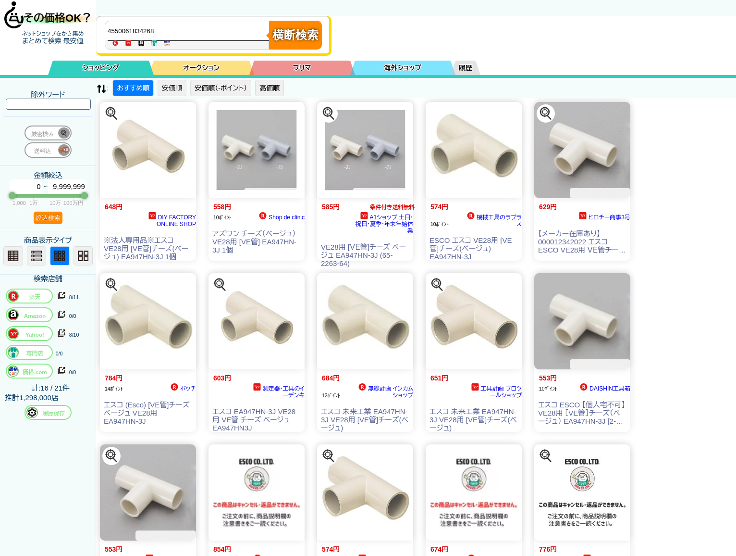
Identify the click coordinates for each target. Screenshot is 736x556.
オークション (201, 68)
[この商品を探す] (111, 113)
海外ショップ (402, 68)
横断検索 (295, 34)
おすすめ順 (133, 88)
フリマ (302, 68)
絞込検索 (48, 217)
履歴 (465, 68)
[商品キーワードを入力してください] (189, 30)
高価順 (269, 88)
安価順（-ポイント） (221, 88)
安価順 (172, 88)
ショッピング (101, 68)
